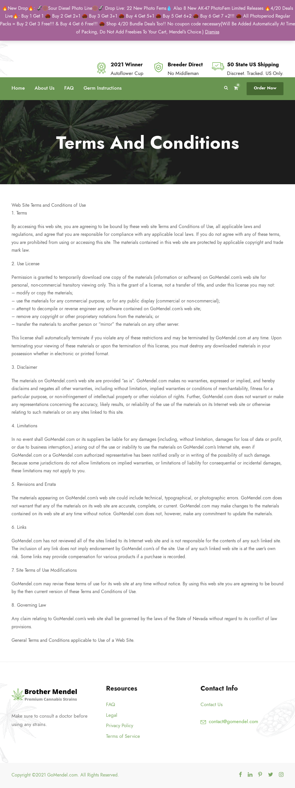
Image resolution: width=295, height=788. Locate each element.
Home (18, 87)
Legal (111, 715)
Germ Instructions (103, 87)
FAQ (69, 87)
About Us (44, 87)
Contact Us (212, 704)
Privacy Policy (119, 725)
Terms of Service (123, 736)
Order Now (265, 88)
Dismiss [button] (212, 32)
